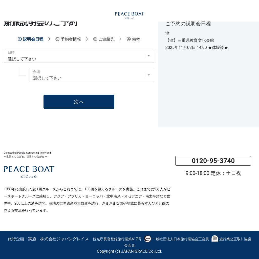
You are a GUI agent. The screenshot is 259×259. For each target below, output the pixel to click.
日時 (11, 52)
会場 (36, 72)
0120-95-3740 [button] (213, 161)
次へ (79, 102)
